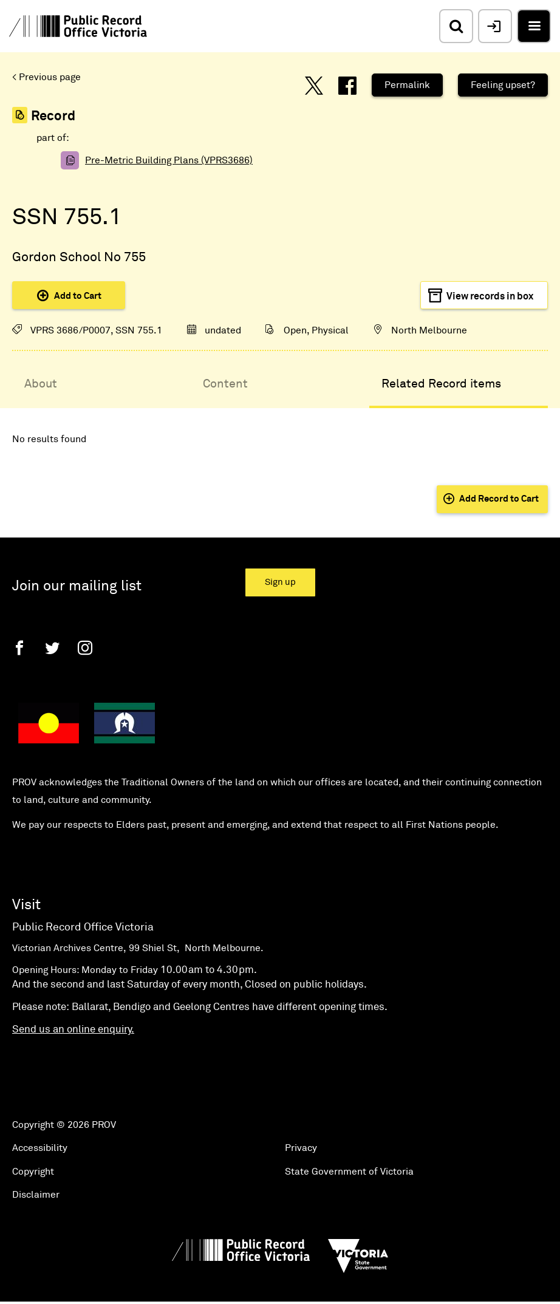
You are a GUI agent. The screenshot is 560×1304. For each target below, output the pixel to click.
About (40, 384)
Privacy (301, 1148)
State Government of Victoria (349, 1171)
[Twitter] (52, 647)
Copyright (33, 1171)
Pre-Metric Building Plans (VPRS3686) (169, 160)
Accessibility (39, 1148)
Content (225, 384)
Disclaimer (36, 1195)
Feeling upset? (503, 85)
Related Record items (441, 384)
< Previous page (46, 77)
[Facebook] (19, 647)
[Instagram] (85, 647)
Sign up (280, 582)
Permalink (407, 85)
